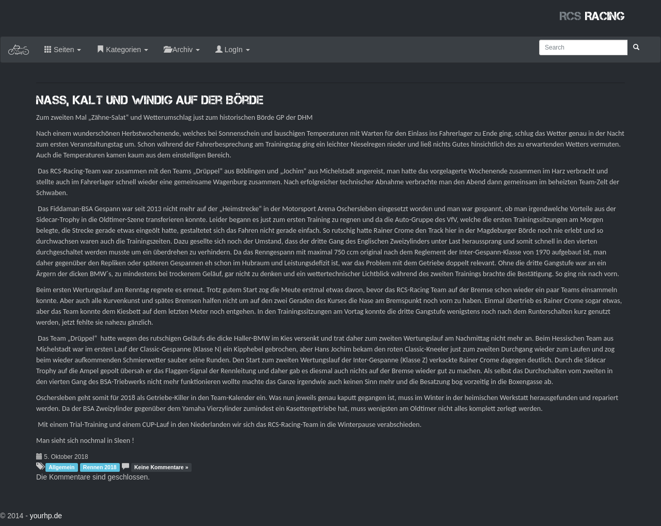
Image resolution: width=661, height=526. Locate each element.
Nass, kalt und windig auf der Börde (149, 100)
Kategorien (122, 49)
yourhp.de (46, 516)
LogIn (232, 49)
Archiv (182, 49)
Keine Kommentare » (161, 467)
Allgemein (61, 467)
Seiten (62, 49)
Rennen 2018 (100, 467)
